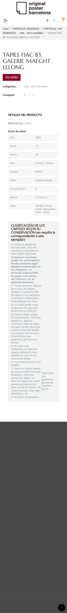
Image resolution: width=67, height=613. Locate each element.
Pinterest (33, 95)
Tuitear (29, 95)
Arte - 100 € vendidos (36, 86)
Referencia (15, 123)
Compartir (24, 95)
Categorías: (9, 86)
